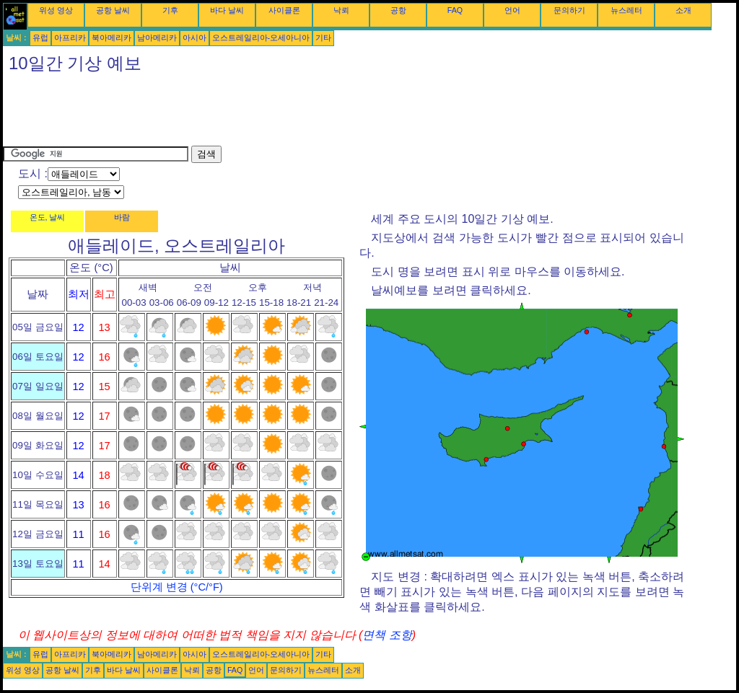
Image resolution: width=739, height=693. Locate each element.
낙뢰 (341, 10)
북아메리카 (111, 37)
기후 (170, 10)
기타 (323, 37)
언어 (512, 10)
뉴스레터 (626, 10)
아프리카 (70, 37)
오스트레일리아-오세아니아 (261, 37)
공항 (398, 10)
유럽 (40, 37)
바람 (122, 217)
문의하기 (569, 10)
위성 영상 (56, 10)
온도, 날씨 (48, 217)
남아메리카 (157, 37)
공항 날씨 (113, 10)
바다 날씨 (227, 10)
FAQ (455, 10)
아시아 (194, 37)
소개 (683, 10)
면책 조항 (386, 635)
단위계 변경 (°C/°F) (177, 587)
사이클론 (284, 10)
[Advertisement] (265, 113)
